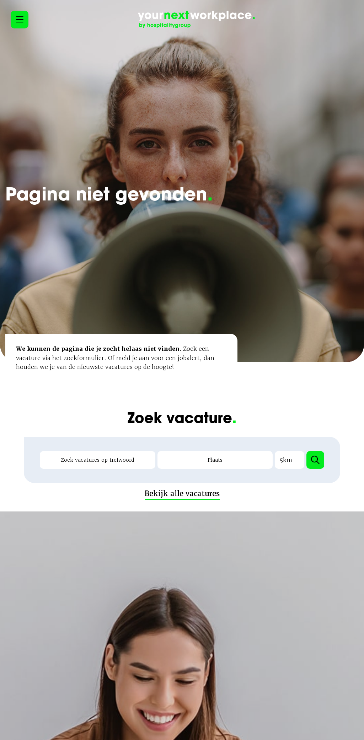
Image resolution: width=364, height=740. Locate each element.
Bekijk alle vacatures (182, 478)
